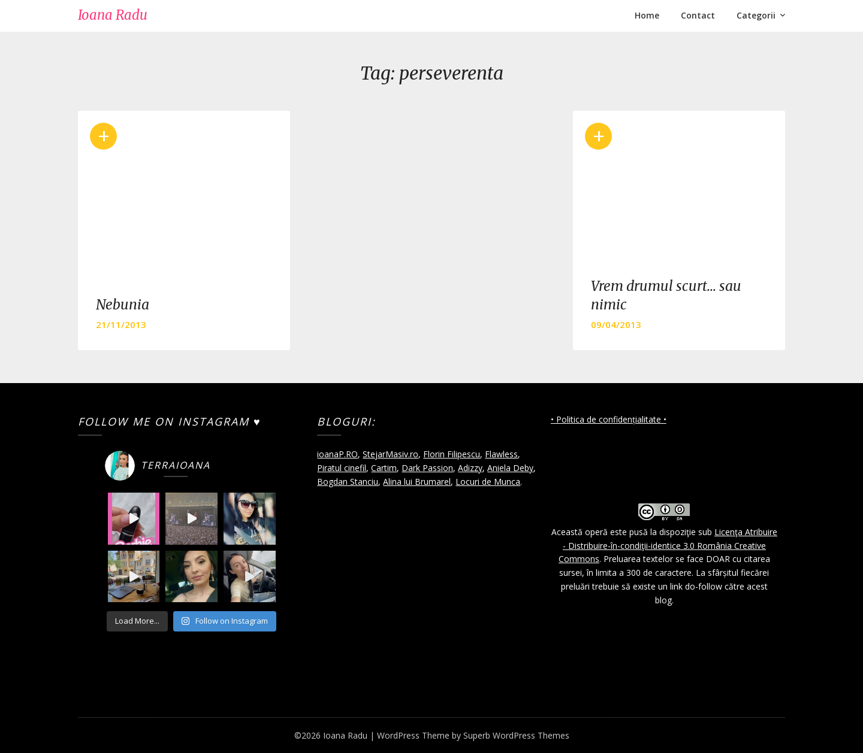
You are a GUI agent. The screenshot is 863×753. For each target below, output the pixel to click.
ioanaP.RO (337, 454)
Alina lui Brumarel (417, 481)
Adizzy (470, 467)
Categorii (756, 15)
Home (647, 15)
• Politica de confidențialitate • (608, 419)
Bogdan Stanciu (347, 481)
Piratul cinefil (341, 467)
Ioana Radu (112, 15)
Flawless (501, 454)
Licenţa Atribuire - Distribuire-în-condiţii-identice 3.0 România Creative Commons (668, 545)
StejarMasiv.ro (390, 454)
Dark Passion (427, 467)
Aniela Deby (510, 467)
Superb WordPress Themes (516, 735)
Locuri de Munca (487, 481)
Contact (698, 15)
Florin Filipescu (451, 454)
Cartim (384, 467)
